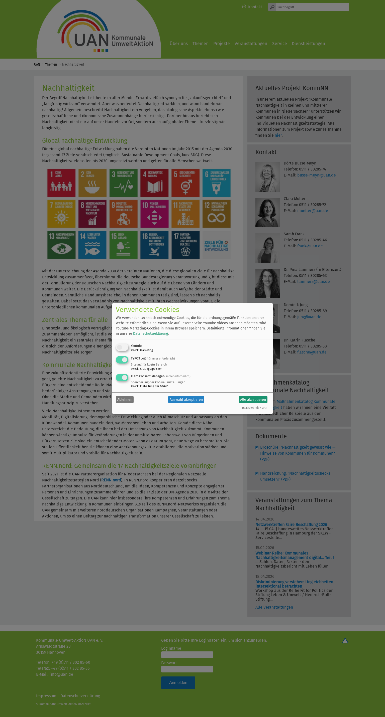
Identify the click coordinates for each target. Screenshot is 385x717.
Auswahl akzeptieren (186, 400)
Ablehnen (124, 400)
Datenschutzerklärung (150, 333)
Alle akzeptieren (253, 400)
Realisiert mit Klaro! (254, 408)
